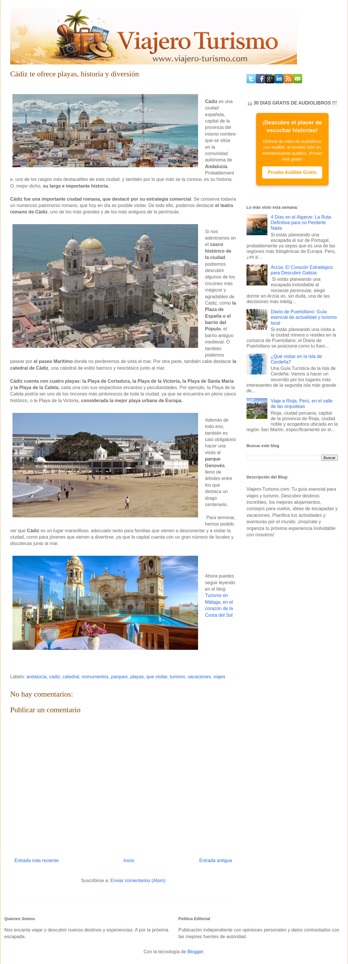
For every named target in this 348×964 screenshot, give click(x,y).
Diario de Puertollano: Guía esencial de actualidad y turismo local (304, 317)
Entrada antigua (215, 860)
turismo (177, 676)
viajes (219, 676)
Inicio (129, 860)
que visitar (156, 676)
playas (137, 676)
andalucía (36, 676)
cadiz (54, 676)
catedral (71, 676)
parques (119, 676)
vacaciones (199, 676)
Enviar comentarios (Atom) (137, 880)
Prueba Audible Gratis (292, 172)
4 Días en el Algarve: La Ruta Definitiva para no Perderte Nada (301, 223)
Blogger (195, 951)
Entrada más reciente (36, 860)
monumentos (94, 676)
